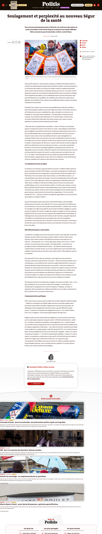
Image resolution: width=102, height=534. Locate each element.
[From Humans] (84, 527)
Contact (2, 529)
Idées (52, 7)
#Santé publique (85, 57)
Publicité (48, 529)
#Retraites (35, 511)
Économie (10, 510)
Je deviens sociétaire (21, 509)
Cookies (53, 529)
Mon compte (19, 514)
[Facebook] (83, 524)
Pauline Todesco (46, 36)
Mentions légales (9, 529)
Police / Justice (11, 514)
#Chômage (35, 513)
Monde (9, 507)
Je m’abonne (19, 510)
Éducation (10, 511)
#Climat (34, 507)
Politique (35, 7)
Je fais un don (19, 507)
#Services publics (86, 56)
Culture (56, 7)
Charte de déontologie (19, 529)
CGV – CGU (28, 529)
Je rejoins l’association (21, 511)
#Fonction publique (86, 59)
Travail (9, 509)
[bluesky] (87, 524)
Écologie (41, 7)
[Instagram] (95, 524)
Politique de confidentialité (38, 529)
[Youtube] (91, 524)
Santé (9, 513)
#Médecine (92, 56)
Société (47, 7)
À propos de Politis (21, 513)
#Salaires (92, 57)
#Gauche (35, 510)
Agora (2, 507)
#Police (34, 509)
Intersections (65, 7)
